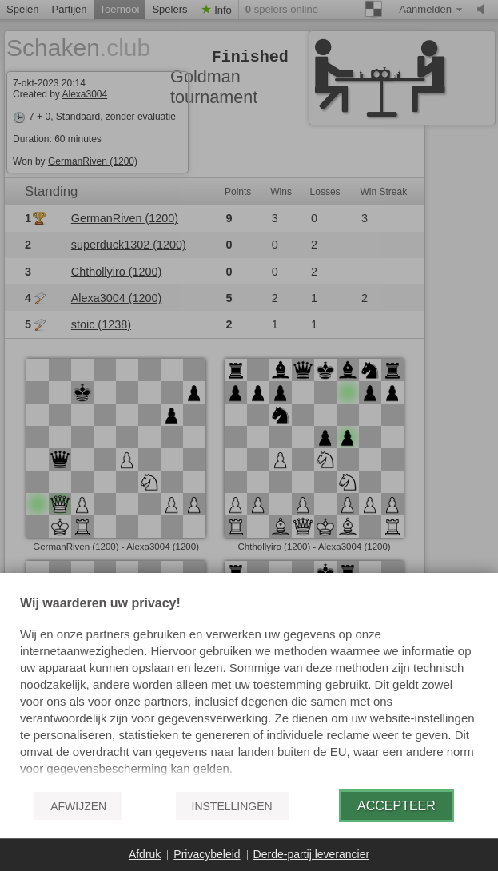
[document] (249, 687)
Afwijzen (78, 806)
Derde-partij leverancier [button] (311, 854)
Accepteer (396, 806)
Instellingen (232, 806)
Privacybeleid (206, 854)
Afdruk (145, 854)
